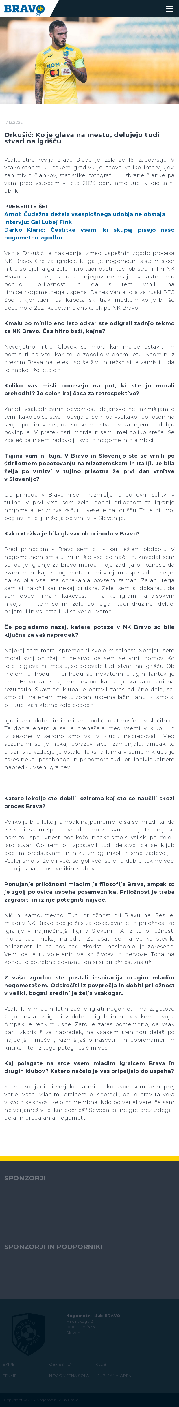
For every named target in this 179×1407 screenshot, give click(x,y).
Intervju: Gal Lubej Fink (38, 222)
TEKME (9, 1375)
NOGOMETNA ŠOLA (69, 1375)
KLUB (101, 1364)
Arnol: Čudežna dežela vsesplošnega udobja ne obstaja (84, 214)
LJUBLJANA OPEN (113, 1375)
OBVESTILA (60, 1364)
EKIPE (8, 1364)
